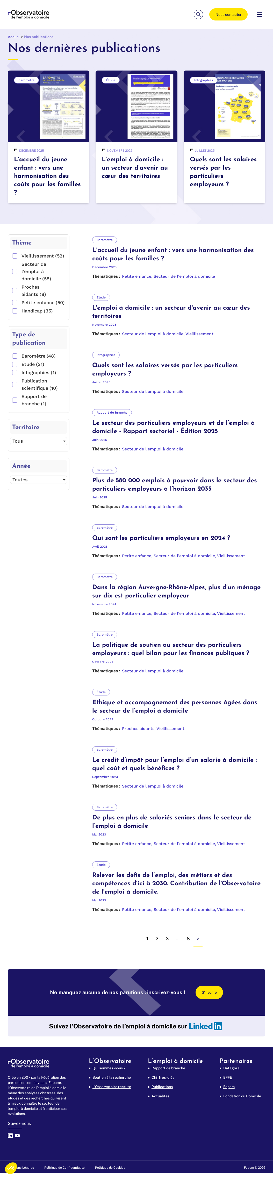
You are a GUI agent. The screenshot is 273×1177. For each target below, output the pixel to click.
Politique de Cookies (110, 1167)
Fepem (229, 1087)
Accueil (14, 37)
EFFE (227, 1077)
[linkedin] (205, 1026)
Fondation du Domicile (242, 1096)
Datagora (231, 1068)
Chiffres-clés (163, 1077)
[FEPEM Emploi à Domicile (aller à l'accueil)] (28, 14)
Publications (162, 1087)
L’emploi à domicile (175, 1061)
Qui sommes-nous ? (108, 1068)
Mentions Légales (21, 1167)
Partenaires (236, 1061)
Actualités (160, 1096)
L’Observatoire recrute (111, 1087)
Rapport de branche (168, 1068)
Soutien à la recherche (111, 1077)
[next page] (198, 938)
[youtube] (18, 1139)
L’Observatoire (110, 1061)
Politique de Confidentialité (64, 1167)
